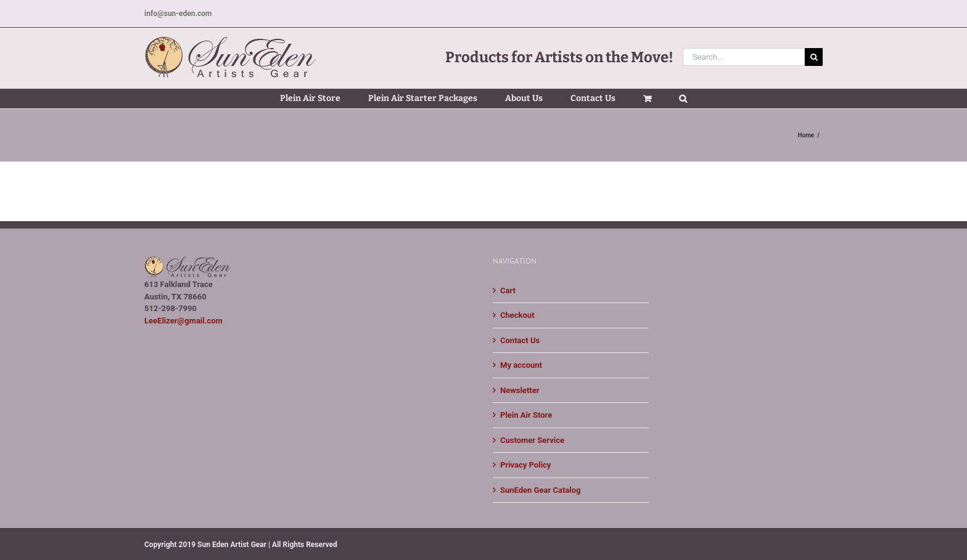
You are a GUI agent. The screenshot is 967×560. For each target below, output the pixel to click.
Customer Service (532, 440)
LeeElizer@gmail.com (183, 320)
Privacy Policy (525, 464)
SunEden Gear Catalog (540, 490)
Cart (508, 290)
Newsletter (519, 390)
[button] (683, 98)
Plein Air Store (526, 415)
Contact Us (520, 340)
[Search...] (744, 57)
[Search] (814, 57)
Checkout (517, 315)
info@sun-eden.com (178, 13)
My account (521, 365)
